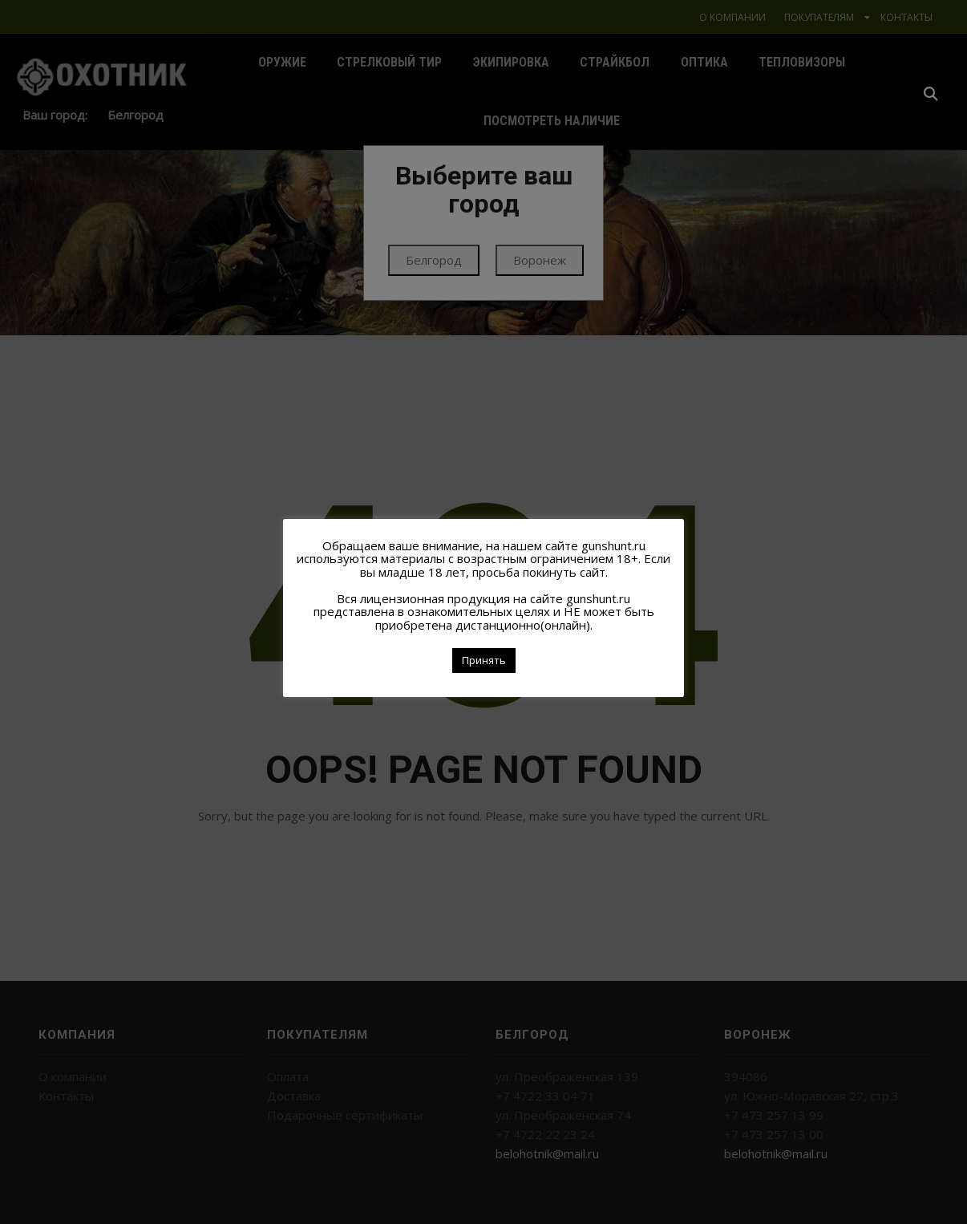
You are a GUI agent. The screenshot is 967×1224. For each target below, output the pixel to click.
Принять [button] (484, 660)
